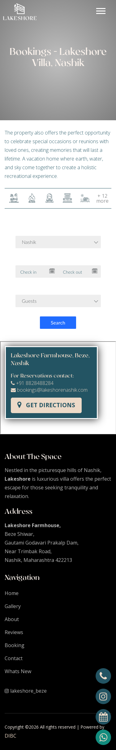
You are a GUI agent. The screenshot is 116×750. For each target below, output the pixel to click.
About (12, 619)
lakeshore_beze (26, 690)
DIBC (10, 735)
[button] (100, 10)
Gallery (13, 606)
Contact (14, 658)
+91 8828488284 (32, 383)
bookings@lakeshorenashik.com (49, 389)
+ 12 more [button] (102, 198)
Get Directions (46, 405)
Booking (14, 645)
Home (12, 593)
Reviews (14, 632)
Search (58, 322)
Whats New (18, 671)
